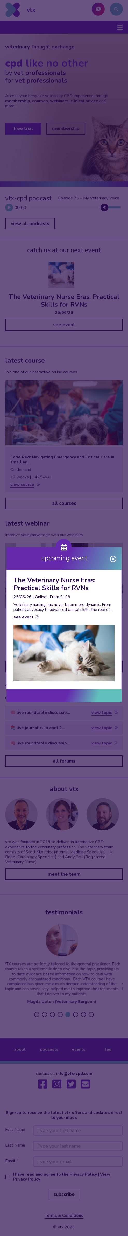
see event (23, 617)
